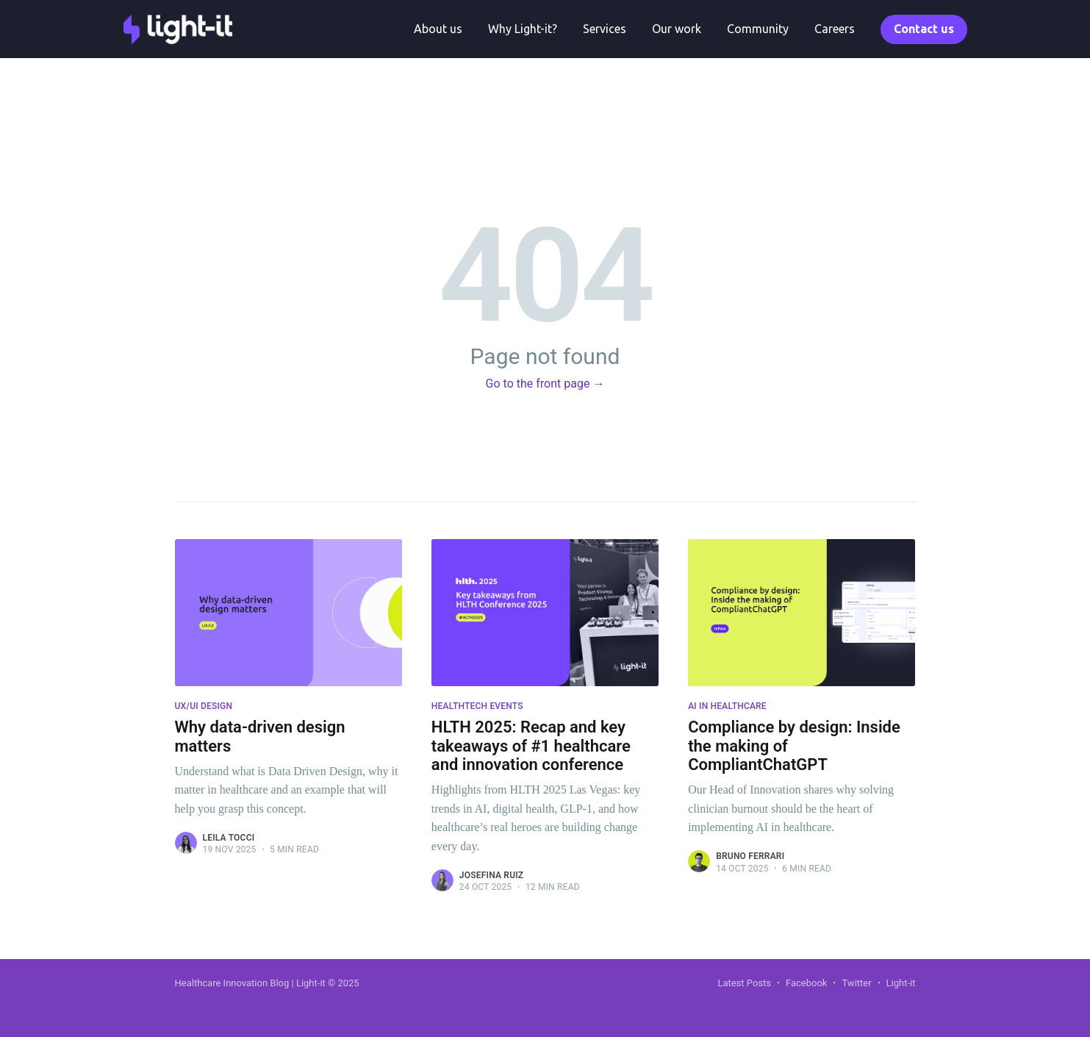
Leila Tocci (229, 838)
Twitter (856, 982)
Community (758, 28)
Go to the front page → (545, 384)
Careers (834, 28)
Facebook (806, 982)
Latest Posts (744, 982)
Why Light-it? (522, 28)
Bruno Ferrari (750, 856)
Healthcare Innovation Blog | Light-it (252, 982)
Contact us (924, 28)
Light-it (901, 982)
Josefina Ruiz (491, 875)
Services (604, 28)
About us (438, 28)
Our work (676, 28)
